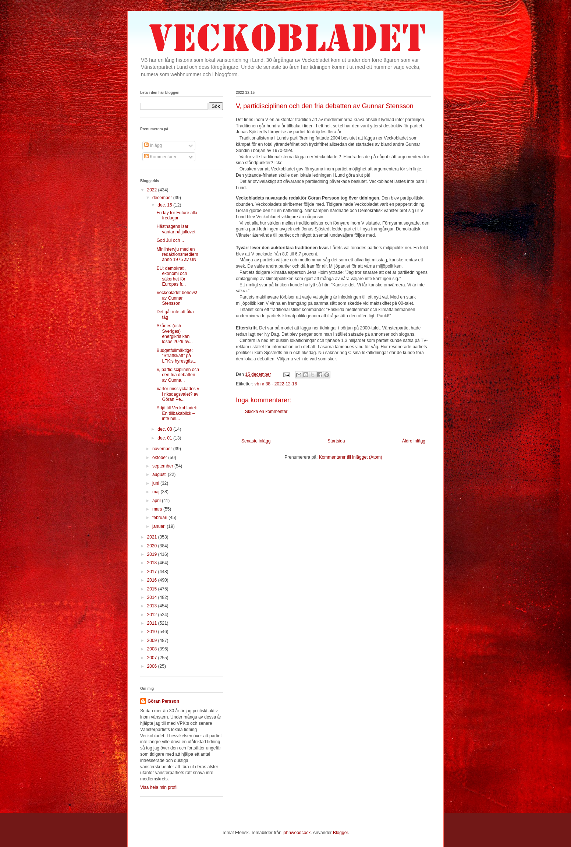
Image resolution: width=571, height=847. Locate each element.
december (162, 197)
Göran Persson (163, 701)
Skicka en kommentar (266, 411)
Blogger (340, 832)
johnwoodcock (297, 832)
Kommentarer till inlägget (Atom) (350, 457)
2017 (152, 571)
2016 (152, 580)
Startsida (336, 441)
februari (160, 517)
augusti (160, 474)
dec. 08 (165, 429)
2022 (152, 190)
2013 (152, 605)
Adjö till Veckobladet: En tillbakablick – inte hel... (176, 413)
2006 (152, 666)
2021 (152, 537)
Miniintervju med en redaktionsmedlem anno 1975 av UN (177, 254)
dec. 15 (165, 205)
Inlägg (153, 145)
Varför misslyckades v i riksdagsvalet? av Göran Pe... (177, 394)
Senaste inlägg (255, 441)
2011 (152, 623)
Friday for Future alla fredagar (176, 215)
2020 (152, 545)
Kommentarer (160, 156)
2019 (152, 554)
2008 (152, 649)
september (163, 466)
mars (157, 509)
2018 (152, 562)
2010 (152, 631)
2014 (152, 597)
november (162, 448)
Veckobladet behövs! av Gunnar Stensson (176, 298)
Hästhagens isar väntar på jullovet (175, 229)
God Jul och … (170, 240)
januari (159, 526)
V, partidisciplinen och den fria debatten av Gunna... (177, 375)
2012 (152, 614)
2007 (152, 657)
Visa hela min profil (158, 787)
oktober (160, 457)
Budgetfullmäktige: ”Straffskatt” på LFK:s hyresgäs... (176, 356)
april (157, 500)
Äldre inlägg (413, 441)
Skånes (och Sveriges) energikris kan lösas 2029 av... (174, 333)
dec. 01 (165, 438)
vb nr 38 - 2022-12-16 (276, 384)
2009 (152, 640)
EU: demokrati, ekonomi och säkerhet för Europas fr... (171, 276)
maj (156, 491)
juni (156, 483)
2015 (152, 589)
